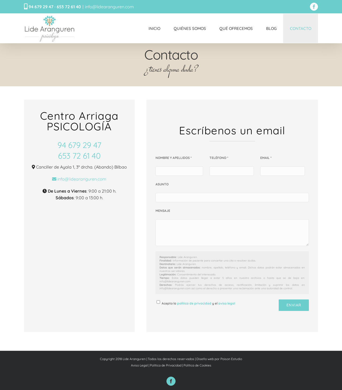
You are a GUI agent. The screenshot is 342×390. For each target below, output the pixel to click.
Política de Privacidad (165, 365)
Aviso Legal (139, 365)
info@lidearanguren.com (109, 6)
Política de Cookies (197, 365)
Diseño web (205, 359)
